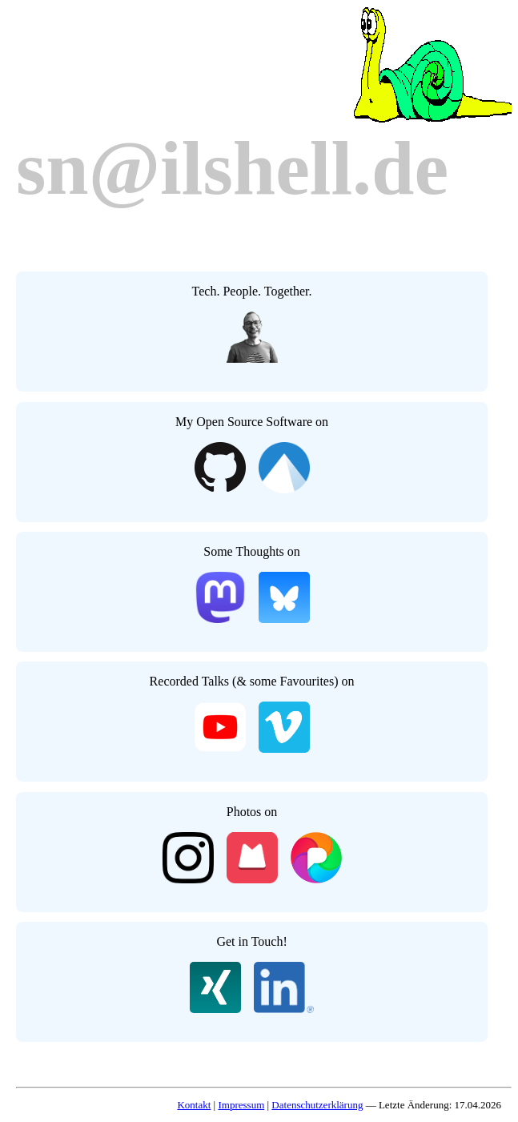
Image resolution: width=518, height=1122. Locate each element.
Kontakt (194, 1105)
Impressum (241, 1105)
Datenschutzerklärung (317, 1105)
